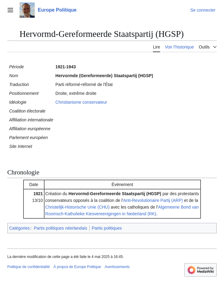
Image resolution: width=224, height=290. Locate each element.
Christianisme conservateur (81, 102)
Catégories (19, 228)
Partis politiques (107, 228)
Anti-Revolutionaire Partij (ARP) (153, 200)
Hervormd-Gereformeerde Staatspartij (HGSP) (115, 193)
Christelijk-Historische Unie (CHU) (77, 207)
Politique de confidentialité (28, 267)
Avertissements (117, 267)
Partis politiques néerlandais (60, 228)
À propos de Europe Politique (77, 267)
